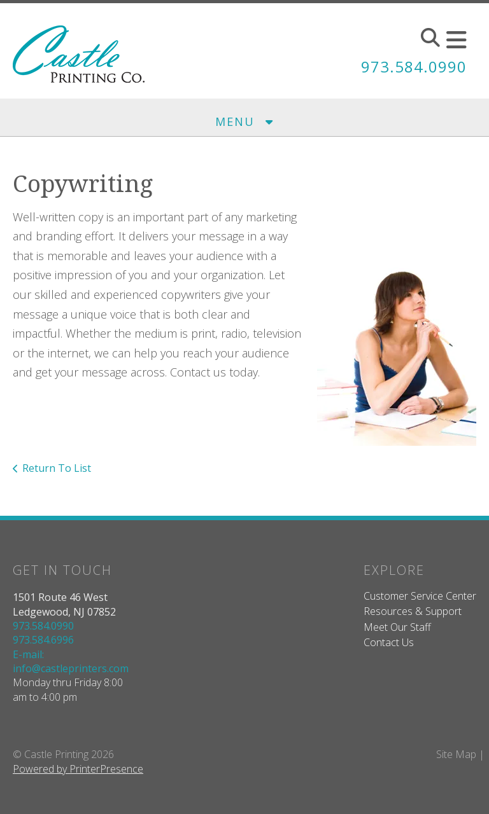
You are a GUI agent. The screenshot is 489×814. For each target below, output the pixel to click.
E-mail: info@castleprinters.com (71, 661)
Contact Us (389, 642)
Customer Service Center (420, 596)
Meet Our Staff (397, 627)
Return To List (56, 468)
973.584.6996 (43, 640)
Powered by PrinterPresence (78, 769)
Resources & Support (413, 611)
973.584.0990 (414, 66)
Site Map (456, 754)
